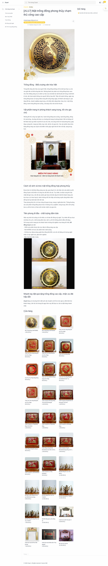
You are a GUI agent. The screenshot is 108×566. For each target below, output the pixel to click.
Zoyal (6, 2)
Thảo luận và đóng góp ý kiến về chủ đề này (34, 22)
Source (43, 563)
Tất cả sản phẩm (9, 13)
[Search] (60, 2)
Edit (46, 563)
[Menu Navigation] (3, 2)
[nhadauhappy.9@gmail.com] (31, 20)
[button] (100, 2)
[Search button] (26, 2)
